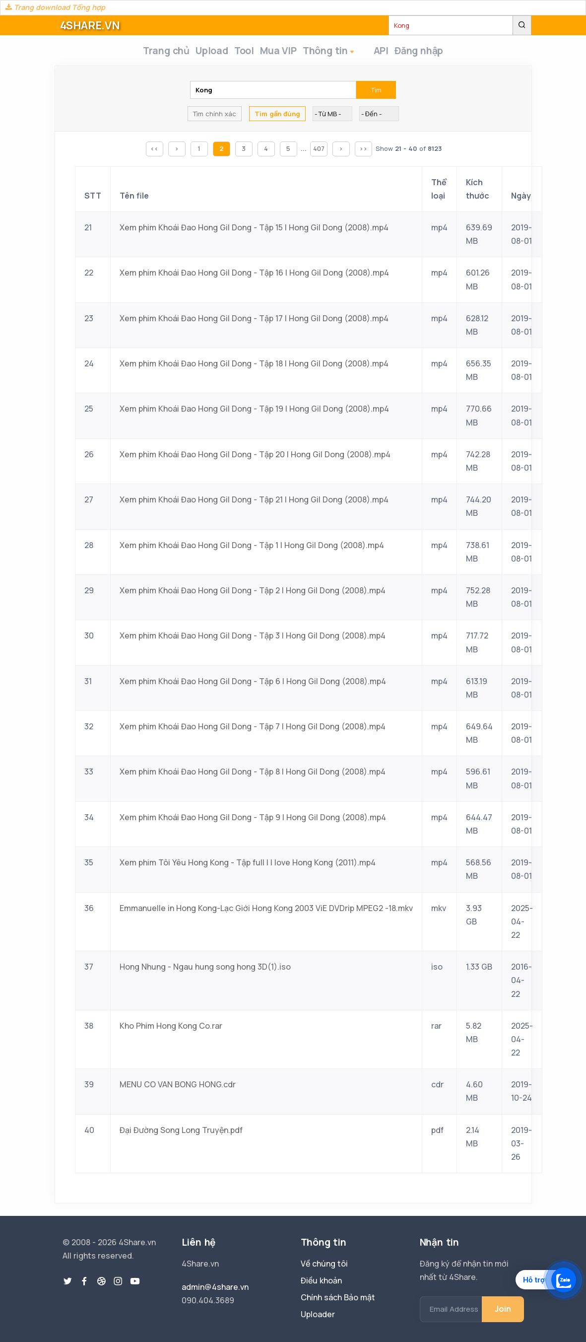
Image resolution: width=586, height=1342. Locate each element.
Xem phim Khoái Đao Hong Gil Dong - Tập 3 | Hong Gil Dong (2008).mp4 (253, 638)
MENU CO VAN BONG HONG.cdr (178, 1087)
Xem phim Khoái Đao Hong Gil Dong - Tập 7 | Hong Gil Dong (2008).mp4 (253, 729)
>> (363, 151)
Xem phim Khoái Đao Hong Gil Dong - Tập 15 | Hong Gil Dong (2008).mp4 (254, 230)
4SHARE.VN (90, 25)
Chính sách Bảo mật (338, 1297)
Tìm (376, 92)
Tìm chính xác (214, 116)
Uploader (318, 1314)
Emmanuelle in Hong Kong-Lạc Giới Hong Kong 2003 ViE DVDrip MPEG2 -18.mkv (266, 911)
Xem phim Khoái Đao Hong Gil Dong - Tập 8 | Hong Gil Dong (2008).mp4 (253, 774)
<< (154, 151)
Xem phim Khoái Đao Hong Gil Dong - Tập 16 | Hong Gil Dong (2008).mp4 (254, 275)
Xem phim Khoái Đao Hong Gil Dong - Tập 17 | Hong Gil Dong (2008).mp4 (254, 321)
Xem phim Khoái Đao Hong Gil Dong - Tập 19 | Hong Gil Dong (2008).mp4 (254, 411)
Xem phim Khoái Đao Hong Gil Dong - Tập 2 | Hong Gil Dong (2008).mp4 (253, 593)
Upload (207, 52)
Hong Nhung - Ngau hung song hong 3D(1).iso (205, 969)
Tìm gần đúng (277, 116)
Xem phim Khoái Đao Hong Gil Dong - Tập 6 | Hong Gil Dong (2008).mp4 (253, 684)
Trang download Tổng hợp (55, 7)
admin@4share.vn (215, 1286)
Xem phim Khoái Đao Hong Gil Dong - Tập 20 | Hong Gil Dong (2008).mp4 (255, 457)
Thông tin (342, 53)
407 (319, 151)
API (385, 52)
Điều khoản (321, 1280)
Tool (245, 52)
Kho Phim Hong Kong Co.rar (171, 1028)
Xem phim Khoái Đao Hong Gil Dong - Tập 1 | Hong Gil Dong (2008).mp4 (252, 548)
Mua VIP (285, 52)
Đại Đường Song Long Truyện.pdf (181, 1133)
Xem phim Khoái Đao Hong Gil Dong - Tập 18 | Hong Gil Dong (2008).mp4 (254, 366)
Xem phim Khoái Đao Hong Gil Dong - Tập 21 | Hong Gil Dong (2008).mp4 (254, 502)
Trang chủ (155, 52)
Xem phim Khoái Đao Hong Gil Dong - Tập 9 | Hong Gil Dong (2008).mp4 (253, 820)
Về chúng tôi (324, 1263)
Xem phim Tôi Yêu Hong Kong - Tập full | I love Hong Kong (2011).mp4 (248, 865)
